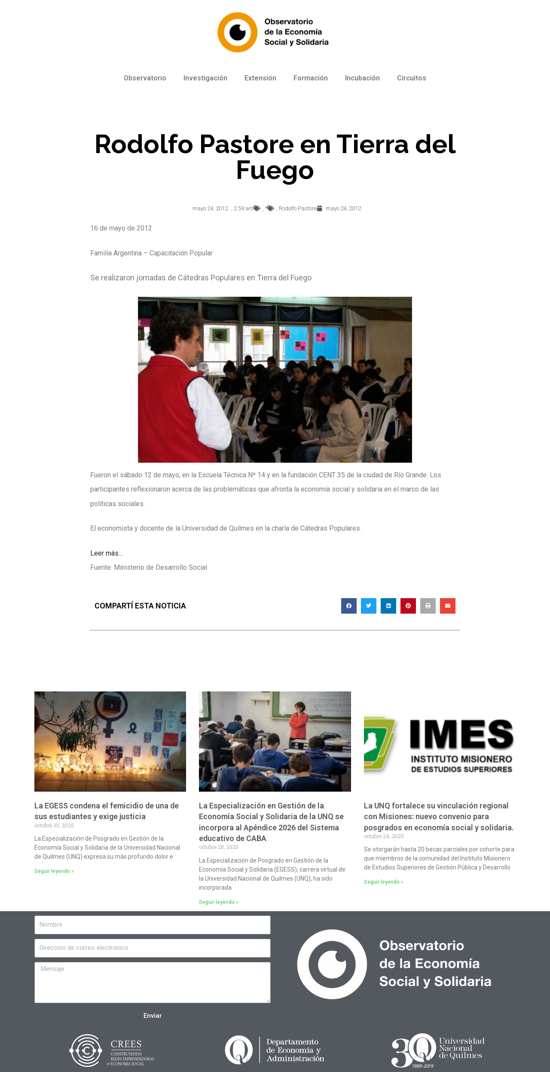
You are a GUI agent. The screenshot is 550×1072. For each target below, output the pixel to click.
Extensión (260, 78)
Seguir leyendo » (54, 871)
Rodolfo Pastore (298, 208)
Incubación (362, 78)
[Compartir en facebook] (349, 606)
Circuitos (411, 78)
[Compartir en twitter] (368, 606)
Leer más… (106, 553)
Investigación (205, 78)
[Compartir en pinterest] (408, 606)
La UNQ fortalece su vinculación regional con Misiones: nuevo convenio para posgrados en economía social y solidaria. (439, 816)
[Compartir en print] (428, 606)
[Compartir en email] (447, 606)
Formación (310, 78)
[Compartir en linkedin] (388, 606)
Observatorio (145, 78)
